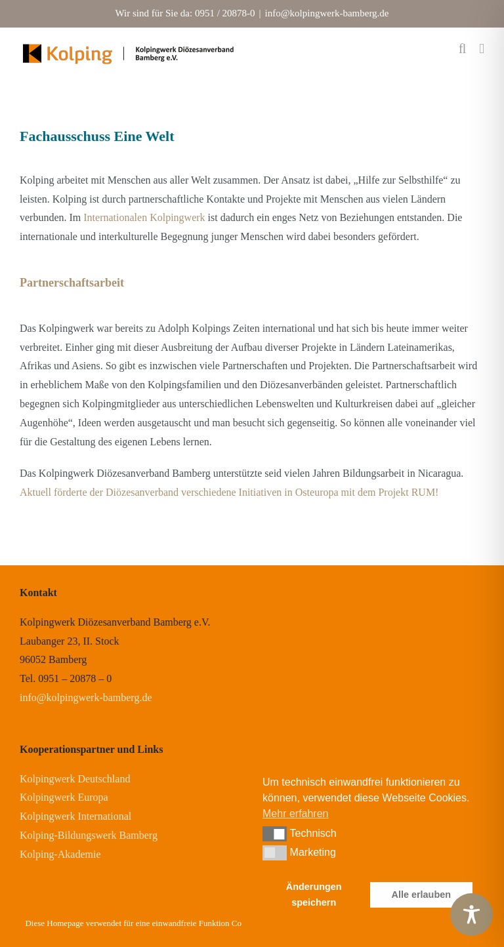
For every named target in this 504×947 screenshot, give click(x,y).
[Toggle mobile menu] (481, 49)
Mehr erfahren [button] (295, 813)
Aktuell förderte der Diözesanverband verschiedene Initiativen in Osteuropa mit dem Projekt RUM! (229, 492)
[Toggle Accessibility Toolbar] (471, 914)
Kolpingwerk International (75, 816)
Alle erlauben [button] (421, 894)
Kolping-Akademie (60, 854)
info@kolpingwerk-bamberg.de (327, 13)
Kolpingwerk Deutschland (75, 778)
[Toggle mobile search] (463, 49)
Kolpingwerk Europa (64, 797)
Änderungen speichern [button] (314, 894)
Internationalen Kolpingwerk (144, 217)
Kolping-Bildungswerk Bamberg (89, 835)
